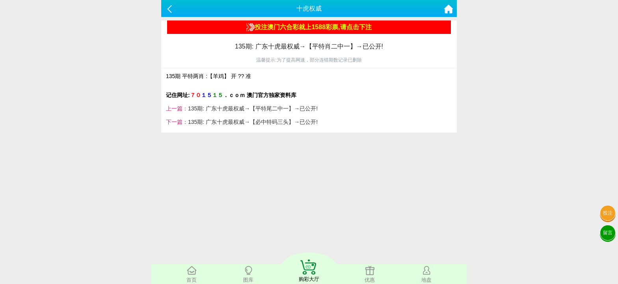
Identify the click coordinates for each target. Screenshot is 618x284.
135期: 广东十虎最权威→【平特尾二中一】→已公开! (253, 108)
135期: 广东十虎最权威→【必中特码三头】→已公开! (253, 122)
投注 (607, 213)
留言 (607, 232)
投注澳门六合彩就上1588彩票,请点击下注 (308, 27)
